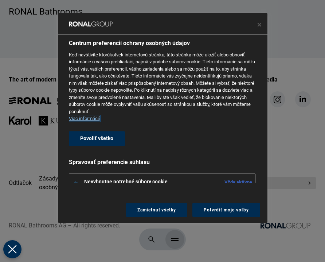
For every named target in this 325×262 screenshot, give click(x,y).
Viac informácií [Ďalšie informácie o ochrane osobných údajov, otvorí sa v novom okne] (84, 118)
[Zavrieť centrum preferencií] (259, 25)
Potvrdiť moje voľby (226, 210)
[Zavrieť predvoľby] (12, 249)
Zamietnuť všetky (156, 210)
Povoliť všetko (97, 138)
